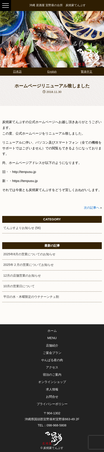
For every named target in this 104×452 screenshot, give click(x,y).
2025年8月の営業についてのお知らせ (29, 254)
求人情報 (52, 389)
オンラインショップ (52, 382)
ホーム (52, 330)
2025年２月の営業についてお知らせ (28, 264)
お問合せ (52, 396)
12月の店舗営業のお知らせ (22, 275)
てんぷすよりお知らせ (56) (22, 228)
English (52, 71)
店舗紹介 (52, 345)
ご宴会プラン (52, 352)
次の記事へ (91, 207)
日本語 (17, 71)
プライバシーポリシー (52, 404)
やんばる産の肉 (52, 360)
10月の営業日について (19, 286)
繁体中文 (86, 71)
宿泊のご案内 (52, 374)
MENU (52, 338)
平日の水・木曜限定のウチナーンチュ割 (31, 296)
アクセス (52, 367)
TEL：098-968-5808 (52, 425)
